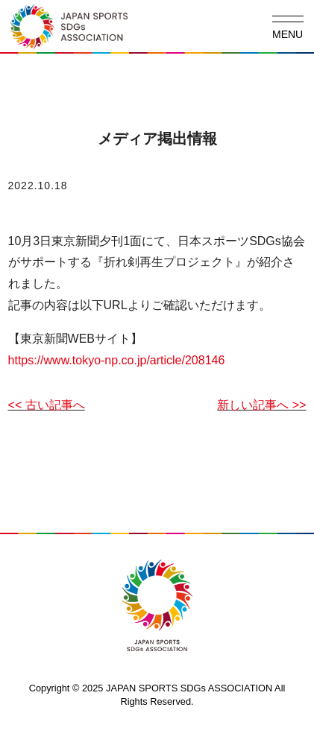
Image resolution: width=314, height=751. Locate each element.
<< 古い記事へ (46, 405)
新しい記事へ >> (261, 405)
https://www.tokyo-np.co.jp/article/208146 (116, 360)
